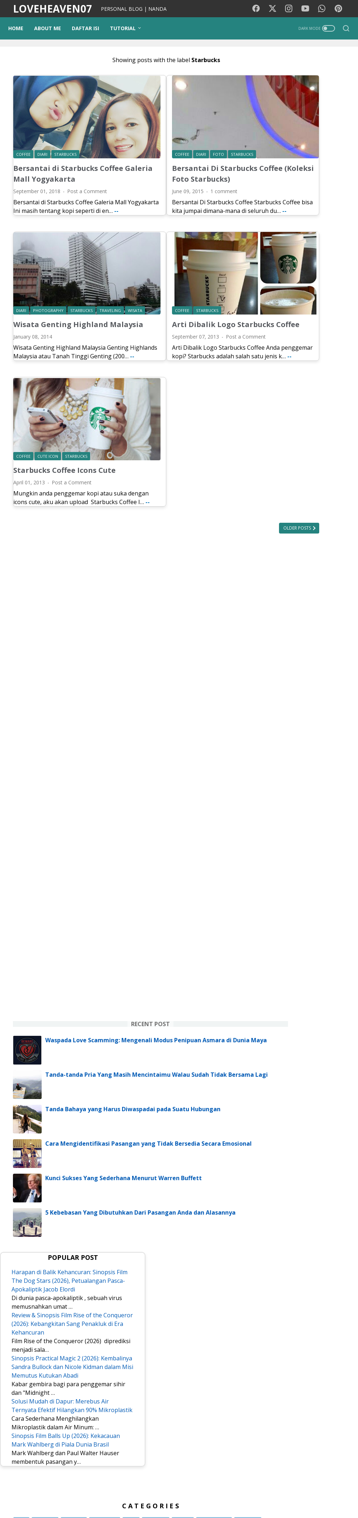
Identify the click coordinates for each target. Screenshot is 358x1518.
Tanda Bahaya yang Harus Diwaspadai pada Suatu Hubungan (316, 657)
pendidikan (276, 1243)
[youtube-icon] (308, 8)
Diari (302, 1203)
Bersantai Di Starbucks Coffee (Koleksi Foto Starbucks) (172, 158)
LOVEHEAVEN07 (52, 8)
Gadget (312, 1256)
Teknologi (309, 1270)
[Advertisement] (302, 167)
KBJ (293, 1323)
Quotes (272, 1323)
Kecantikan (276, 1270)
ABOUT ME (52, 28)
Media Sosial (302, 1217)
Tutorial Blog (312, 1243)
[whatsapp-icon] (324, 8)
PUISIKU (124, 1492)
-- (67, 210)
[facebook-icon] (259, 8)
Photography (308, 1230)
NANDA (302, 1413)
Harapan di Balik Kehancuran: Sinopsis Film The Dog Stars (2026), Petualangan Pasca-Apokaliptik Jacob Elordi (300, 858)
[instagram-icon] (292, 8)
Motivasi (321, 1190)
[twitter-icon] (275, 8)
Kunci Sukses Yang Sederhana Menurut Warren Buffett (318, 749)
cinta (269, 1256)
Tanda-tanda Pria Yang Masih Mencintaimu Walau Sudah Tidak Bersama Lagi (317, 607)
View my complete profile (302, 1435)
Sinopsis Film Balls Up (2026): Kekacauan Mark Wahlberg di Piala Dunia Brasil (300, 1094)
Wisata (271, 1217)
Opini (289, 1256)
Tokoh (321, 1310)
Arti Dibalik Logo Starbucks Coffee (180, 305)
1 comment (181, 181)
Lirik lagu (292, 1190)
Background (93, 1492)
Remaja (273, 1310)
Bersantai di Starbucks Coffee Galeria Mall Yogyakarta (55, 158)
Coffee (298, 1310)
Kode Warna (157, 1492)
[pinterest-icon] (340, 8)
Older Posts (212, 507)
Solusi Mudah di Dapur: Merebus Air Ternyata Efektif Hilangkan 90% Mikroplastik (300, 1043)
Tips (336, 1230)
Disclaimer (231, 1492)
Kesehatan (276, 1203)
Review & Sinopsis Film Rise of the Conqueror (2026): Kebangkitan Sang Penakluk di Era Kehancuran (302, 918)
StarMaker (276, 1296)
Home (20, 28)
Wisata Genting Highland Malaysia (60, 305)
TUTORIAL (127, 28)
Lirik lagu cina (279, 1283)
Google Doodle (321, 1283)
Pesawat (306, 1296)
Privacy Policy (195, 1492)
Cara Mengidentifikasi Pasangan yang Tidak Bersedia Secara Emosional (317, 703)
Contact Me (265, 1492)
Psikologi (274, 1230)
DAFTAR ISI (90, 28)
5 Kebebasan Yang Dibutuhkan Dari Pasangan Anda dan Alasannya (318, 791)
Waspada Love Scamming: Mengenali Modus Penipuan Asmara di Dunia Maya (318, 552)
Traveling (327, 1203)
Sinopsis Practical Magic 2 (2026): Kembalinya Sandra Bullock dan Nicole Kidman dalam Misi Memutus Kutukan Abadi (301, 982)
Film (268, 1190)
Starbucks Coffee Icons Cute (64, 441)
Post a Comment (87, 181)
